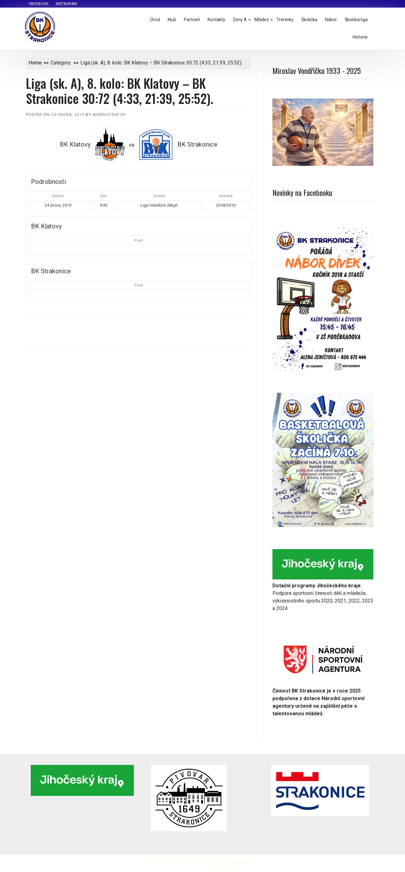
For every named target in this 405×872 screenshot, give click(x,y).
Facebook (38, 4)
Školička (309, 19)
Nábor (331, 19)
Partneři (192, 19)
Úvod (155, 19)
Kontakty (216, 19)
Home (35, 63)
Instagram (66, 4)
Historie (360, 36)
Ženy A (240, 19)
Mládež (261, 19)
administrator (109, 114)
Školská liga (356, 19)
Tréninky (285, 19)
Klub (172, 19)
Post (138, 240)
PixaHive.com (243, 863)
